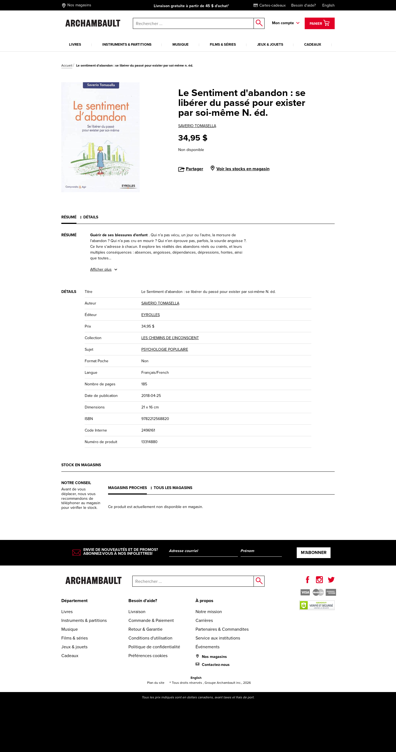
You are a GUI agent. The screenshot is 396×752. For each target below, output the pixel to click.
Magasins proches (127, 488)
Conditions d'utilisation (150, 638)
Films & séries (223, 44)
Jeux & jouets (270, 44)
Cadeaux (312, 44)
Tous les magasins (173, 488)
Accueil (66, 65)
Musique (180, 44)
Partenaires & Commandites (222, 629)
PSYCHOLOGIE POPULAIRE (164, 349)
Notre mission (209, 611)
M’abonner (313, 552)
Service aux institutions (218, 638)
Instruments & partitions (127, 44)
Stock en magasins (81, 465)
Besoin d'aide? (303, 5)
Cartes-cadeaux (270, 5)
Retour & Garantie (145, 629)
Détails (90, 217)
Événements (207, 647)
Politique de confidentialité (154, 647)
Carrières (204, 620)
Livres (75, 44)
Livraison (136, 611)
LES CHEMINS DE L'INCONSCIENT (170, 338)
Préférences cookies (147, 655)
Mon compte (283, 23)
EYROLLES (150, 315)
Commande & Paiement (151, 620)
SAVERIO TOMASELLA (197, 126)
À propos (204, 600)
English (328, 5)
